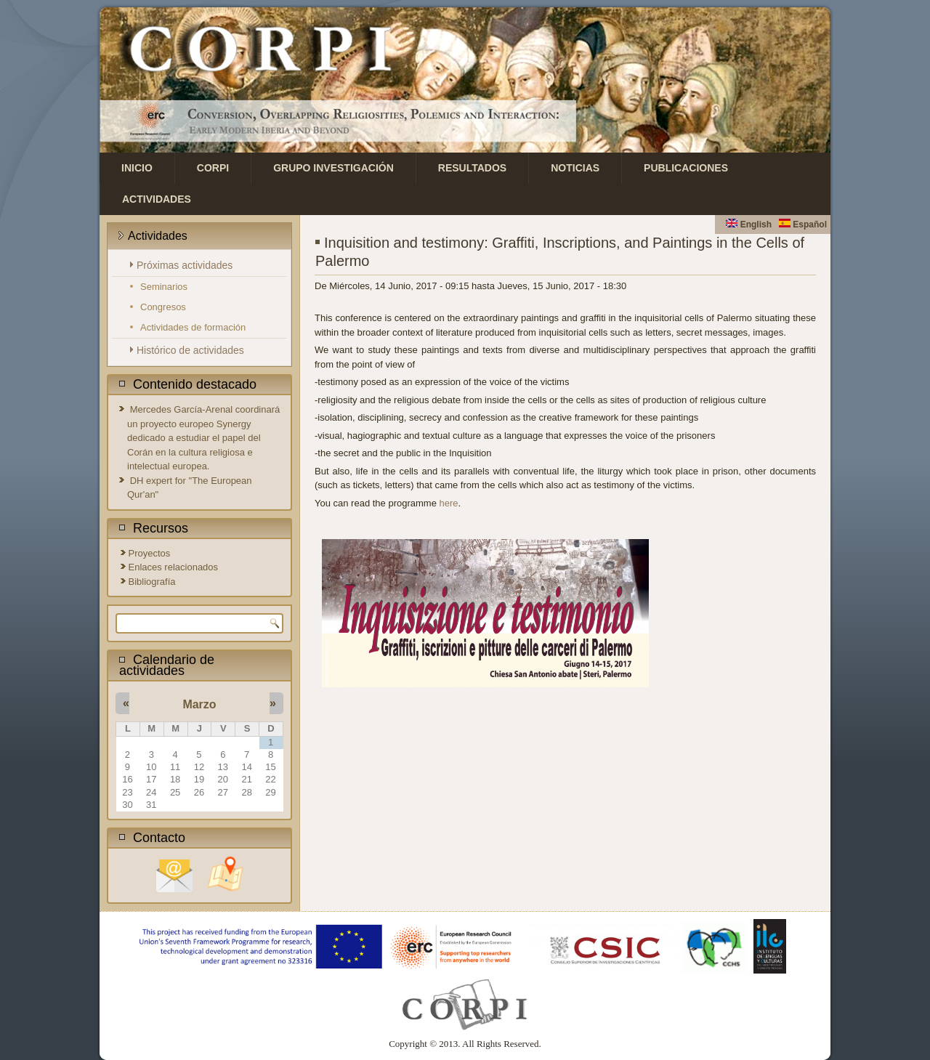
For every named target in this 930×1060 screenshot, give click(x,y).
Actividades (156, 199)
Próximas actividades (184, 265)
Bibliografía (152, 581)
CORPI (213, 168)
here (449, 503)
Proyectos (150, 553)
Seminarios (163, 286)
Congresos (163, 307)
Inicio (137, 168)
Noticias (575, 168)
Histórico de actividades (190, 350)
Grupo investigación (333, 168)
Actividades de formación (193, 327)
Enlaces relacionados (174, 567)
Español (803, 224)
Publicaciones (686, 168)
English (749, 224)
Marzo (199, 704)
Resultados (472, 168)
